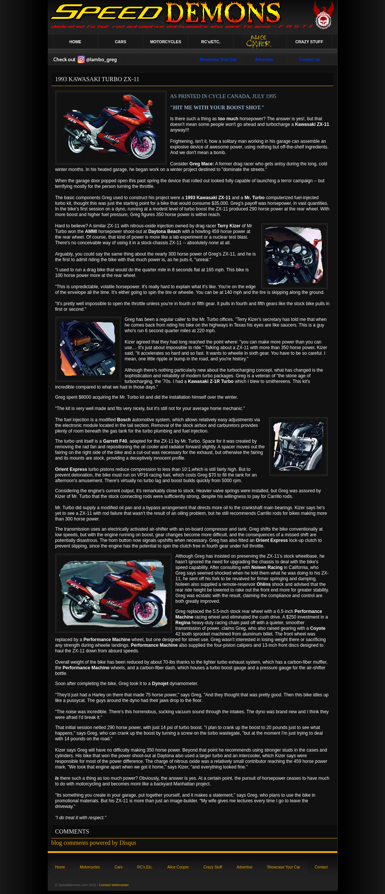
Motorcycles (90, 867)
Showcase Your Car (283, 867)
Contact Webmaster (114, 885)
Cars (119, 867)
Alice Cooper (178, 867)
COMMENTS (72, 831)
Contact (321, 867)
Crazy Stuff (212, 867)
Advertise (245, 867)
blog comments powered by (94, 843)
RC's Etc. (145, 867)
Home (60, 867)
